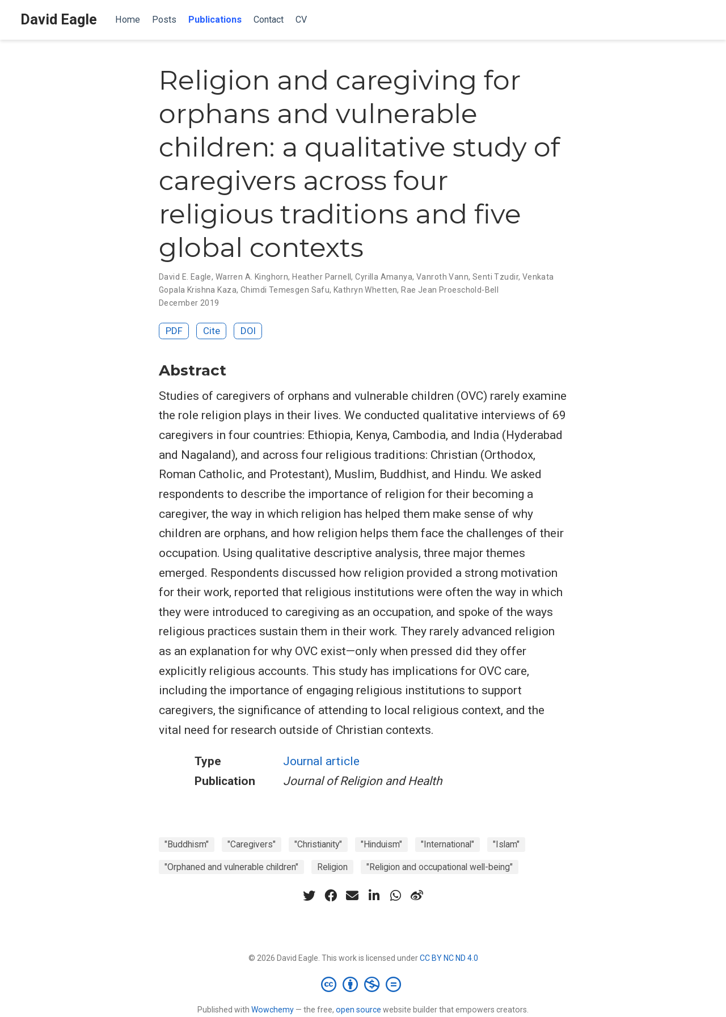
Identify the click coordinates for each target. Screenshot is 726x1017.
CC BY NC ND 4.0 (449, 958)
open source (358, 1009)
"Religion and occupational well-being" (439, 867)
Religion (332, 867)
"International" (447, 844)
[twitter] (309, 895)
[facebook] (330, 895)
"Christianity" (318, 844)
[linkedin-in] (373, 895)
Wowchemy (272, 1009)
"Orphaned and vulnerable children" (231, 867)
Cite (211, 330)
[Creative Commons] (363, 984)
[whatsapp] (395, 895)
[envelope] (352, 895)
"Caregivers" (251, 844)
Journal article (321, 761)
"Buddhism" (186, 844)
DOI (248, 330)
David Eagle (58, 19)
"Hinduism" (381, 844)
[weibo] (416, 895)
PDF (174, 330)
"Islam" (506, 844)
